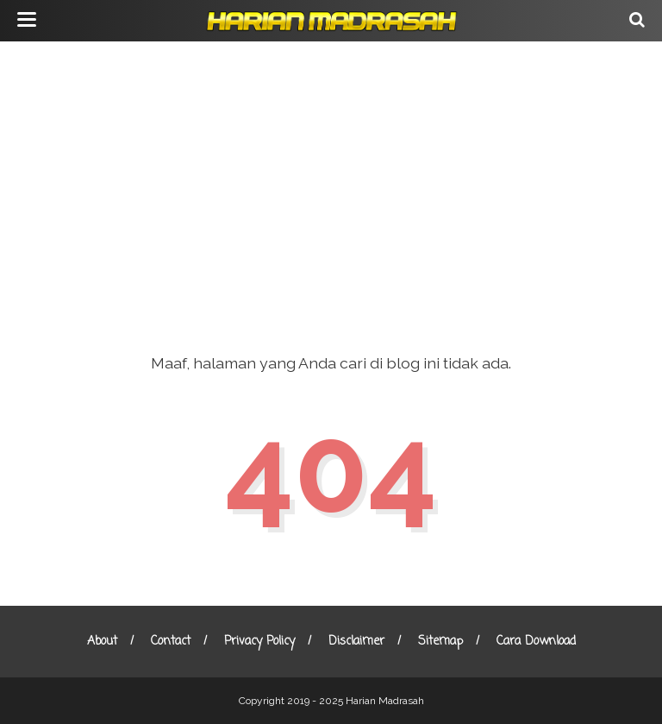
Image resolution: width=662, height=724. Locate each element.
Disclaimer (356, 642)
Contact (170, 642)
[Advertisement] (331, 181)
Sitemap (440, 642)
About (102, 642)
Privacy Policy (259, 642)
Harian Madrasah (385, 701)
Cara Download (536, 642)
